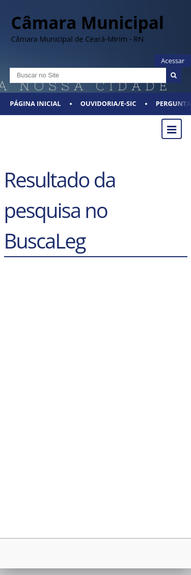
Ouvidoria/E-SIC (108, 103)
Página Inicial (35, 103)
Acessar (172, 60)
